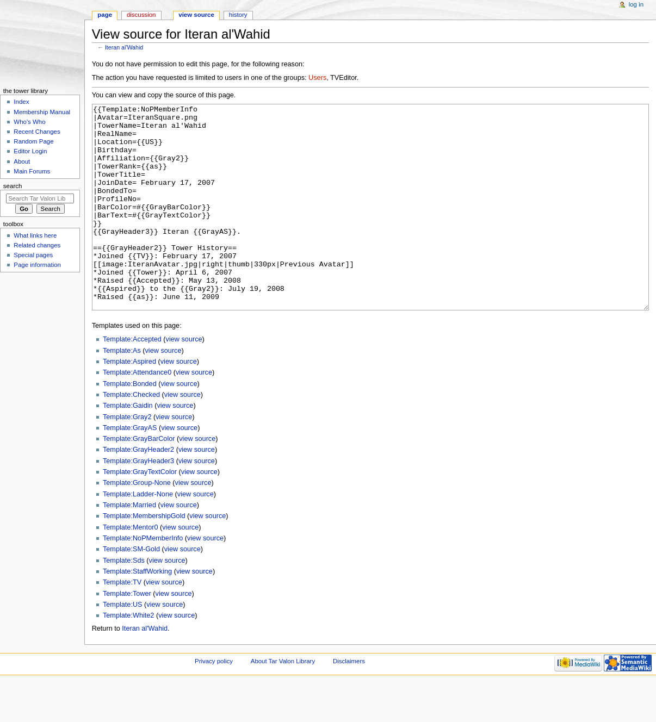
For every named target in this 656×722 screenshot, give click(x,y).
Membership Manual (42, 112)
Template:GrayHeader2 (138, 490)
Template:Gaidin (128, 446)
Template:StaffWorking (137, 612)
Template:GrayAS (130, 468)
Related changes (37, 245)
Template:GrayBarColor (139, 479)
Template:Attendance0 (137, 413)
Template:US (123, 645)
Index (21, 101)
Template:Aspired (129, 402)
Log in (636, 4)
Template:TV (122, 623)
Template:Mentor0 (130, 568)
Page (104, 14)
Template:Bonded (130, 424)
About (22, 161)
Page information (37, 265)
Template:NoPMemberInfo (143, 579)
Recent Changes (37, 131)
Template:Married (129, 546)
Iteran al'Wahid (124, 47)
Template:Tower (127, 634)
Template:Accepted (132, 380)
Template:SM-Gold (131, 590)
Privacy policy (214, 702)
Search (12, 186)
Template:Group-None (137, 523)
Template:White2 (128, 656)
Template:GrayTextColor (140, 512)
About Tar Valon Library (283, 702)
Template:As (122, 391)
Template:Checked (131, 435)
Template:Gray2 (127, 458)
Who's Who (29, 122)
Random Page (33, 141)
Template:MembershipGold (144, 557)
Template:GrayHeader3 (138, 502)
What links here (35, 235)
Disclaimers (349, 702)
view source (184, 380)
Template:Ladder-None (138, 535)
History (238, 14)
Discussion (141, 14)
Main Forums (32, 171)
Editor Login (30, 151)
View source (196, 14)
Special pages (33, 255)
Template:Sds (124, 601)
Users (317, 78)
